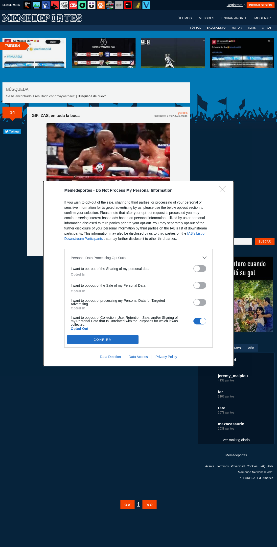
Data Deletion (110, 357)
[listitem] (138, 257)
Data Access (138, 357)
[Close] (224, 190)
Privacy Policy (166, 357)
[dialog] (138, 273)
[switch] (199, 268)
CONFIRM (102, 339)
